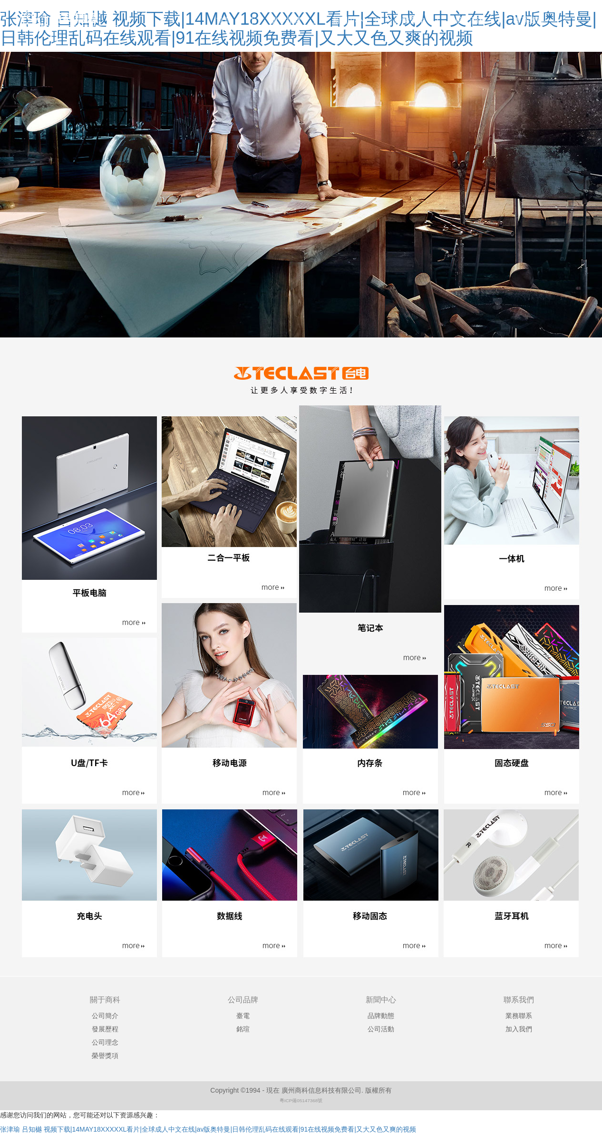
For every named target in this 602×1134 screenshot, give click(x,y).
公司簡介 (105, 1015)
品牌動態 (381, 1015)
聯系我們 (528, 20)
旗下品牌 (286, 20)
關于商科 (471, 20)
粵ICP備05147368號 (301, 1100)
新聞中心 (347, 20)
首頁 (224, 20)
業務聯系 (518, 1015)
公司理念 (105, 1042)
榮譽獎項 (105, 1055)
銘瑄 (243, 1029)
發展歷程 (105, 1029)
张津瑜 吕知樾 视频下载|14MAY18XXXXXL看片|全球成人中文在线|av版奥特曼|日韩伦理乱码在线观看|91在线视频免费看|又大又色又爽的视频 (208, 1129)
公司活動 (381, 1029)
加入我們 (518, 1029)
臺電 (243, 1015)
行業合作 (409, 20)
